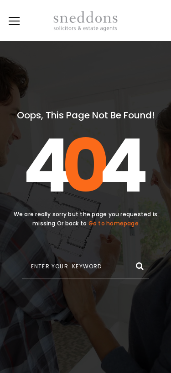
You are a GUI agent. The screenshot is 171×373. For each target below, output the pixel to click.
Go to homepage (113, 223)
